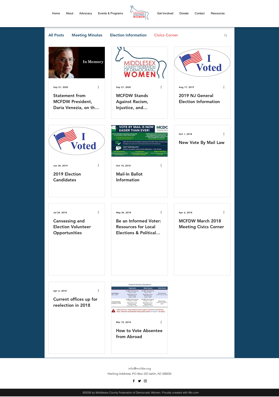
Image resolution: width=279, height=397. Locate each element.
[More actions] (99, 87)
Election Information (128, 35)
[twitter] (139, 381)
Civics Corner (166, 35)
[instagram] (145, 381)
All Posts (56, 35)
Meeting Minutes (87, 35)
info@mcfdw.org (139, 368)
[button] (225, 36)
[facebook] (134, 381)
